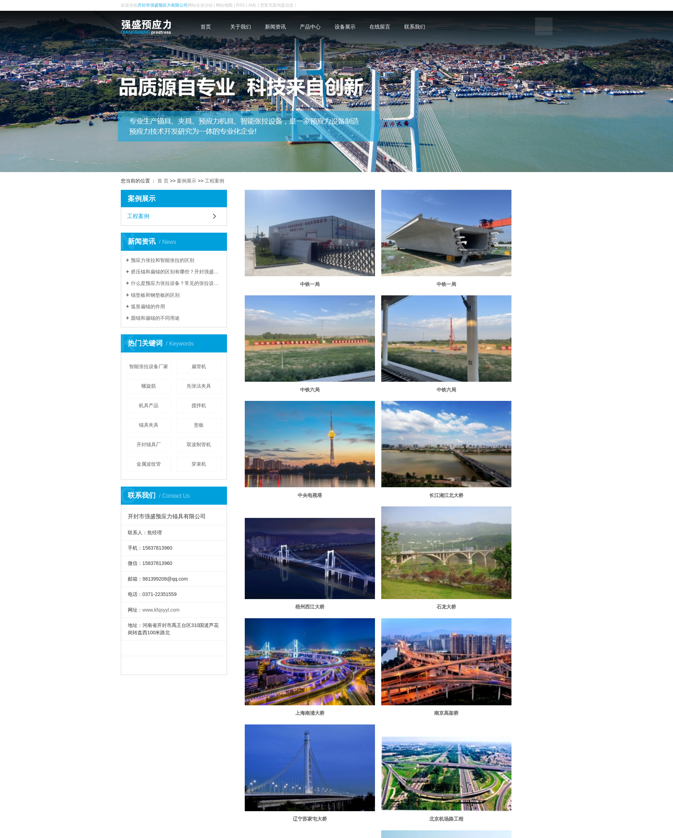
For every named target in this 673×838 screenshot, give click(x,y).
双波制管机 (199, 444)
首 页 (163, 181)
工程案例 (214, 181)
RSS (240, 5)
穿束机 (198, 464)
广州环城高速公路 (398, 614)
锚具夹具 (148, 425)
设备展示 (345, 27)
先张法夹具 (199, 386)
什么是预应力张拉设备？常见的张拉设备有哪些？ (176, 283)
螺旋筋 (148, 386)
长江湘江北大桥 (503, 347)
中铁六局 (503, 263)
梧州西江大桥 (293, 436)
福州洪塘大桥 (293, 614)
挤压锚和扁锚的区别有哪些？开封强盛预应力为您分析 (176, 271)
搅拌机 (198, 405)
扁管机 (198, 366)
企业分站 (204, 5)
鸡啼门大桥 (398, 698)
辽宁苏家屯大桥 (399, 521)
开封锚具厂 (148, 444)
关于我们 (240, 27)
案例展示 (186, 181)
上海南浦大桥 (503, 436)
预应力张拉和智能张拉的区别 (162, 260)
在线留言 (379, 27)
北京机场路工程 (503, 521)
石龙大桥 (398, 436)
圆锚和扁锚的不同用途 (155, 318)
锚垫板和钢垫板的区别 (155, 295)
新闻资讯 (275, 27)
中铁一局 (294, 263)
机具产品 (148, 405)
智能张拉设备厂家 (148, 366)
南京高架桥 (294, 521)
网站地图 (224, 5)
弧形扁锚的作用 (148, 306)
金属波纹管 (148, 464)
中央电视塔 (398, 347)
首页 (206, 27)
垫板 (199, 425)
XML (252, 5)
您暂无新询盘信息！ (279, 5)
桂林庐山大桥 (503, 614)
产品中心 (310, 27)
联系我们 (414, 27)
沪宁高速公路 (293, 698)
